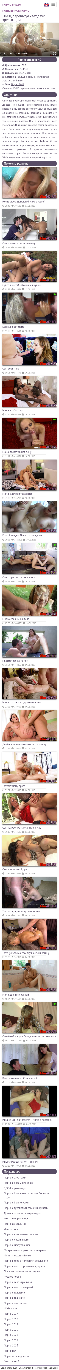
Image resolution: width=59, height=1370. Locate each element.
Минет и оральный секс (17, 1255)
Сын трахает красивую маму (18, 243)
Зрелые (6, 80)
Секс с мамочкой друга (15, 869)
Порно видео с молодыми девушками (26, 1260)
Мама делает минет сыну (16, 452)
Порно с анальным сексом (19, 1183)
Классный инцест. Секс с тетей (19, 1078)
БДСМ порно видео (15, 1188)
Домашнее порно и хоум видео (22, 1213)
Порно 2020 (11, 1329)
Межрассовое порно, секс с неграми (25, 1250)
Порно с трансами (14, 1298)
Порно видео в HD (29, 60)
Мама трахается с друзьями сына (21, 702)
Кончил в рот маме (13, 326)
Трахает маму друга (13, 786)
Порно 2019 (11, 1324)
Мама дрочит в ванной (15, 994)
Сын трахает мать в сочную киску (21, 827)
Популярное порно (15, 10)
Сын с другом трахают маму (18, 577)
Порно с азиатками (15, 1177)
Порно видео (11, 4)
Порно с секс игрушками (18, 1282)
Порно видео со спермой (18, 1287)
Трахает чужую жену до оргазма (21, 911)
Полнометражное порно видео (22, 1271)
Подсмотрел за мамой (15, 660)
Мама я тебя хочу (12, 410)
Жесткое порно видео (16, 1218)
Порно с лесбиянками (16, 1239)
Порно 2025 (11, 1340)
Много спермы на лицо (15, 619)
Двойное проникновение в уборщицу (24, 744)
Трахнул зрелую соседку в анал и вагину (25, 953)
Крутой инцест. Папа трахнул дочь (22, 535)
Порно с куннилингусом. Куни (21, 1234)
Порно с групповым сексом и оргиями (26, 1208)
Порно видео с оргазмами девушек (24, 1266)
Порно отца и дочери (16, 1356)
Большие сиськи (27, 76)
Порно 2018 (17, 84)
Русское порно (12, 1276)
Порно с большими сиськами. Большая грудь (26, 1195)
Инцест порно (12, 1229)
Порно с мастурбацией (17, 1245)
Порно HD (10, 1351)
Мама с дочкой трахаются (17, 493)
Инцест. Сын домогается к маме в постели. (26, 1120)
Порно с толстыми (14, 1292)
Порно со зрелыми (15, 1224)
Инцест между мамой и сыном (20, 1161)
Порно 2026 (11, 1345)
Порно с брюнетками (16, 1202)
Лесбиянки (17, 80)
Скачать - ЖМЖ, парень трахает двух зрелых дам (29, 88)
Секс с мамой (12, 1361)
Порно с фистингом (15, 1303)
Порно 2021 (11, 1335)
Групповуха (43, 76)
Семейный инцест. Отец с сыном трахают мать (29, 1036)
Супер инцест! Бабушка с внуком (21, 285)
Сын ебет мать (10, 368)
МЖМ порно (11, 1308)
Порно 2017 (11, 1313)
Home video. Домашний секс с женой (23, 201)
